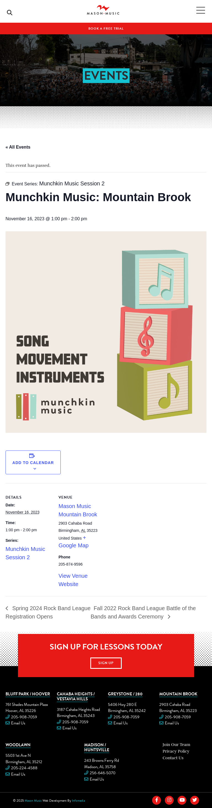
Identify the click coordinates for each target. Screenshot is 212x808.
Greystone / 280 (125, 693)
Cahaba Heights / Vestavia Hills (76, 696)
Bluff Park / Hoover (28, 693)
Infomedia (78, 800)
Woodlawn (18, 744)
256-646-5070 (102, 773)
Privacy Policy (176, 751)
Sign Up (106, 663)
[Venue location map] (141, 521)
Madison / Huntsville (96, 747)
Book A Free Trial (106, 28)
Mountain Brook (178, 693)
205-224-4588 (24, 768)
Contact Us (173, 757)
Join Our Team (176, 744)
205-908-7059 (24, 717)
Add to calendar (33, 462)
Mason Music (33, 800)
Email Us (18, 723)
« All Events (18, 147)
